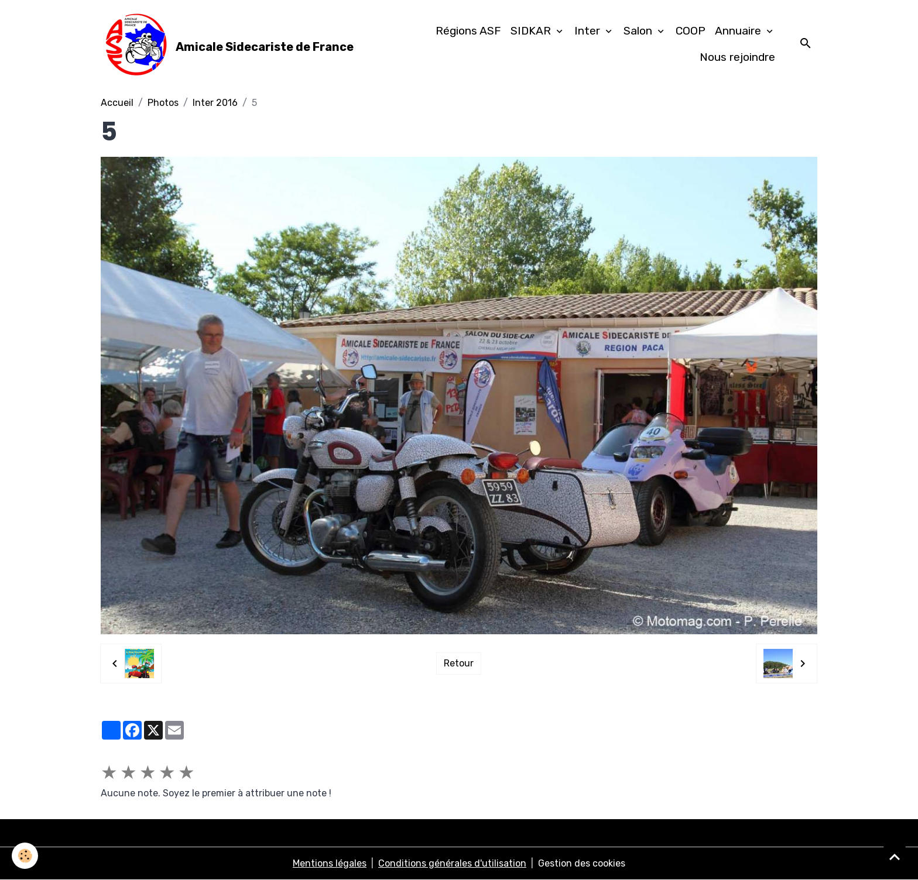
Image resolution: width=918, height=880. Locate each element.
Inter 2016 (215, 102)
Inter (588, 30)
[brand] (224, 44)
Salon (639, 30)
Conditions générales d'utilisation (452, 863)
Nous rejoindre (737, 57)
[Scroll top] (894, 856)
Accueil (117, 102)
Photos (163, 102)
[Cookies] (25, 856)
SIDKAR (532, 30)
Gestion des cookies (581, 863)
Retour (459, 663)
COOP (690, 30)
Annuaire (739, 30)
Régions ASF (468, 30)
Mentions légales (329, 863)
